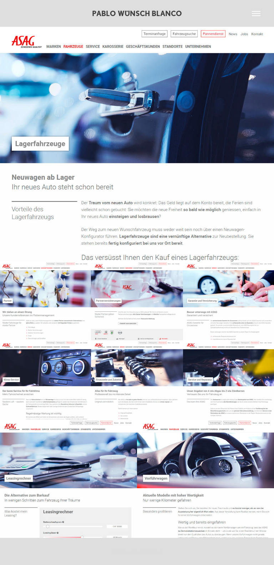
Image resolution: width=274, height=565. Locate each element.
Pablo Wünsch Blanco (137, 13)
